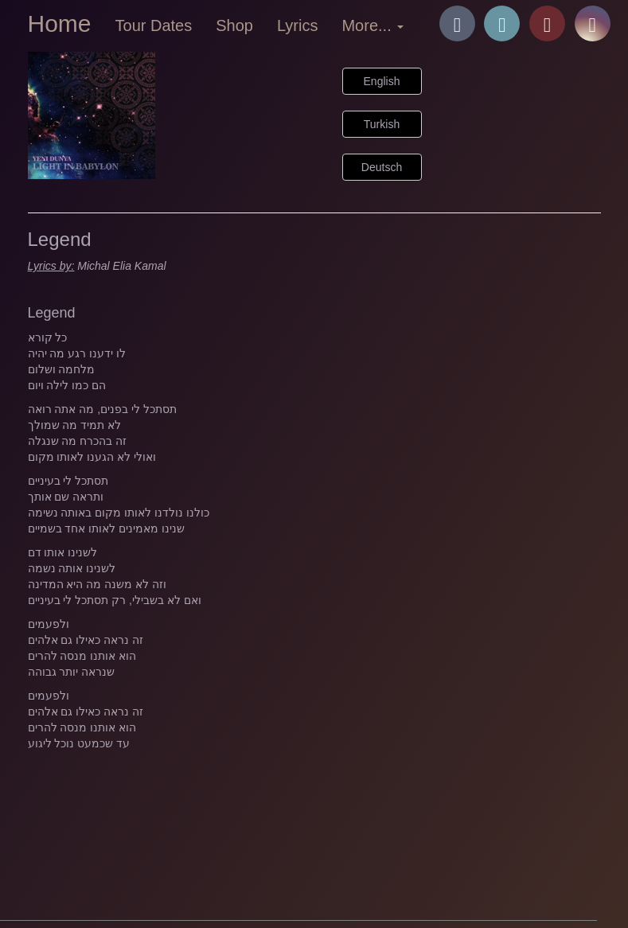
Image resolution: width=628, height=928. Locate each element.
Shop (234, 25)
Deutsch (381, 167)
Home (60, 23)
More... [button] (372, 25)
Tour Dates (154, 25)
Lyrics (297, 25)
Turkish (382, 124)
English (382, 81)
